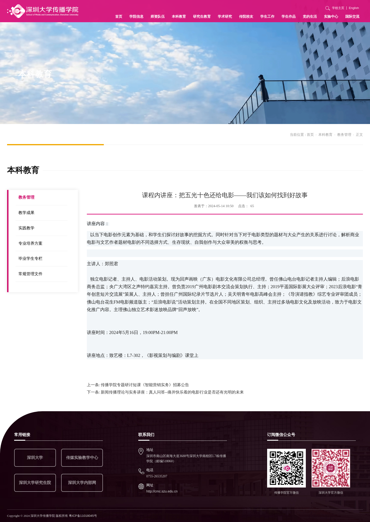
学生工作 (267, 16)
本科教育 (179, 16)
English (354, 8)
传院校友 (246, 16)
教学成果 (26, 212)
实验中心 (331, 16)
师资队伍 (158, 16)
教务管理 (344, 135)
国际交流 (352, 16)
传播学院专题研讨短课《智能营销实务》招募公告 (138, 385)
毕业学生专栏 (30, 258)
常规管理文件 (30, 274)
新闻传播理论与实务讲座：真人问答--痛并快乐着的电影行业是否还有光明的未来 (165, 392)
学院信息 (136, 16)
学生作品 (289, 16)
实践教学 (26, 228)
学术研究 (225, 16)
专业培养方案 (30, 243)
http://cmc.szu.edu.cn (162, 491)
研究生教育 (202, 16)
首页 (118, 16)
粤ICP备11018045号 (83, 516)
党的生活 (310, 16)
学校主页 (338, 8)
